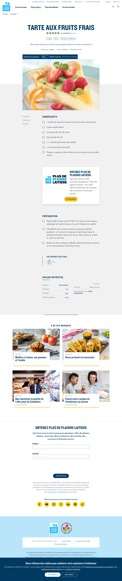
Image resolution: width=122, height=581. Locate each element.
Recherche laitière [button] (69, 7)
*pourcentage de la (83, 292)
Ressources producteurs (53, 1)
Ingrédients (26, 116)
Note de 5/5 (58, 33)
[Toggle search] (118, 7)
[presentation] (61, 466)
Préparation (26, 120)
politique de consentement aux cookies (99, 567)
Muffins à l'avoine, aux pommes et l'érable (30, 359)
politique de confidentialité (57, 492)
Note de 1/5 (47, 33)
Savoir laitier (66, 541)
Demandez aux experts (38, 1)
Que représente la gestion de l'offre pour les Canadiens (29, 400)
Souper (49, 38)
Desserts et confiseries (68, 38)
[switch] (59, 56)
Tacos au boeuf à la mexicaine (79, 357)
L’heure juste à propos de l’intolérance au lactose (77, 400)
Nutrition (26, 123)
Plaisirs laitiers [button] (36, 7)
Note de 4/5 (55, 33)
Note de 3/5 (53, 33)
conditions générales (72, 569)
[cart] (113, 7)
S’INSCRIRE (70, 199)
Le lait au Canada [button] (21, 7)
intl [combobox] (116, 2)
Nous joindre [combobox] (78, 1)
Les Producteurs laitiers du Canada (6, 6)
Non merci (69, 574)
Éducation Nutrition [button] (51, 7)
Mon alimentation (61, 544)
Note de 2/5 (50, 33)
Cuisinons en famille (83, 541)
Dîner (56, 38)
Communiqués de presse (93, 1)
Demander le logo (66, 1)
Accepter (52, 574)
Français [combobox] (107, 2)
